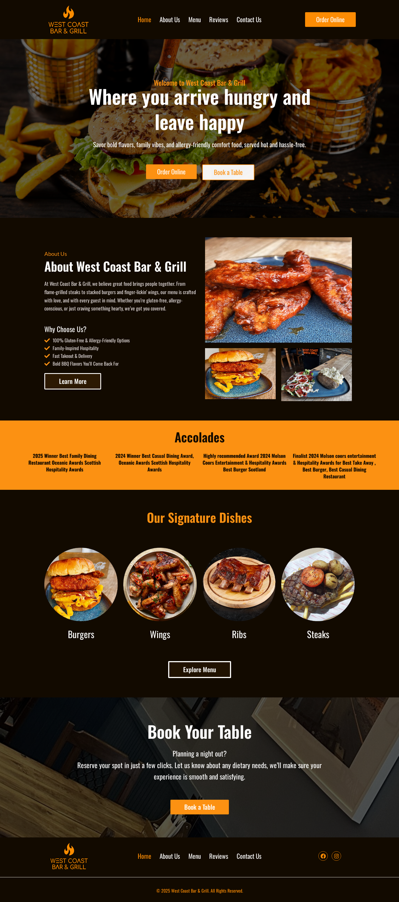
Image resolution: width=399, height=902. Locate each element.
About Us (170, 19)
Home (144, 19)
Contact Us (249, 19)
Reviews (218, 19)
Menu (194, 19)
